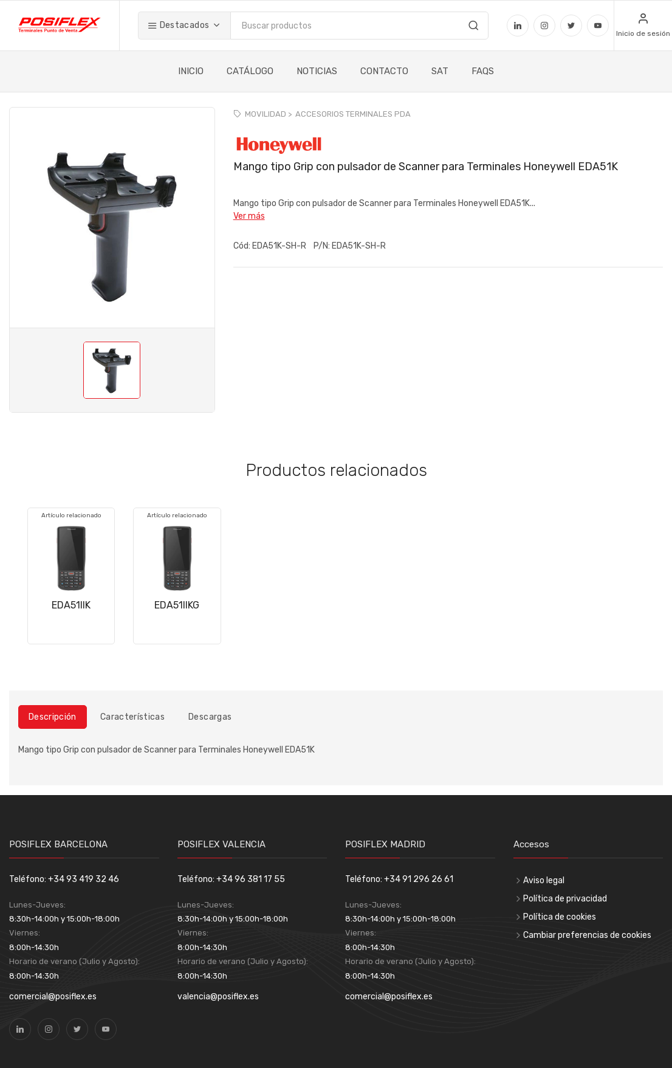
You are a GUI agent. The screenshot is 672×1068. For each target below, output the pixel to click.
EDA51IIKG (176, 605)
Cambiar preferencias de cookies (587, 935)
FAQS (482, 71)
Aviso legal (543, 880)
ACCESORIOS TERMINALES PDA (353, 114)
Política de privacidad (565, 899)
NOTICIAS (317, 71)
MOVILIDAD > (268, 114)
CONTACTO (384, 71)
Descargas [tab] (209, 717)
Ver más (249, 216)
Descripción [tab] (53, 717)
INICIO (191, 71)
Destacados (178, 25)
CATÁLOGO (250, 71)
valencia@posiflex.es (218, 996)
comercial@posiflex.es (53, 996)
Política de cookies (559, 917)
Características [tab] (132, 717)
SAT (439, 71)
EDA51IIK (71, 605)
